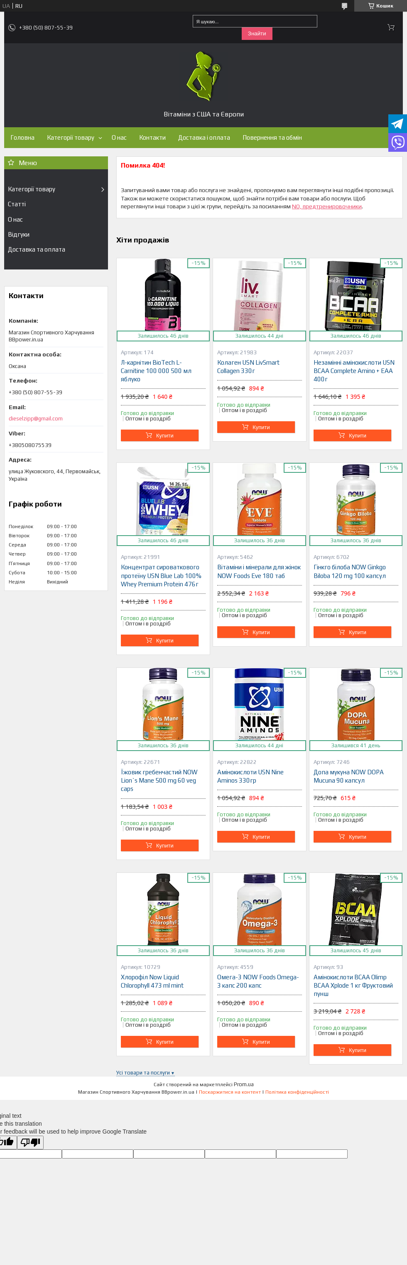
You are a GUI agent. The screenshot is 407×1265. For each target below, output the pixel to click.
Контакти (152, 137)
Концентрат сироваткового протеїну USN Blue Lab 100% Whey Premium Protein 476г (161, 575)
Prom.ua (244, 1084)
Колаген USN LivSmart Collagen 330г (248, 366)
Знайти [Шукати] (257, 33)
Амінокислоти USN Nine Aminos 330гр (250, 776)
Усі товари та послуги (143, 1073)
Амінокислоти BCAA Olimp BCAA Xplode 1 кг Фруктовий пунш (353, 985)
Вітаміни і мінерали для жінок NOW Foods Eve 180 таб (259, 571)
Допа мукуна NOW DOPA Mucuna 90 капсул (349, 776)
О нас (119, 137)
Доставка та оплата (36, 249)
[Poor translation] (30, 1142)
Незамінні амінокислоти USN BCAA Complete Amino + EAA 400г (354, 371)
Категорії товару (70, 137)
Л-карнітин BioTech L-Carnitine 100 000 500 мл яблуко (156, 371)
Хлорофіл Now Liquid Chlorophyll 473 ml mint (152, 981)
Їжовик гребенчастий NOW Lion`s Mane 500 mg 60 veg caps (159, 780)
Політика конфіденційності (297, 1092)
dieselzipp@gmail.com (36, 418)
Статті (17, 204)
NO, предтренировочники (327, 206)
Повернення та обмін (272, 137)
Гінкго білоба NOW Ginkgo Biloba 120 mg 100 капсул (350, 571)
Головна (22, 137)
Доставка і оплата (204, 137)
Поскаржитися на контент (230, 1092)
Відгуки (18, 234)
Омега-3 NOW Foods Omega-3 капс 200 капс (258, 981)
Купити (165, 435)
